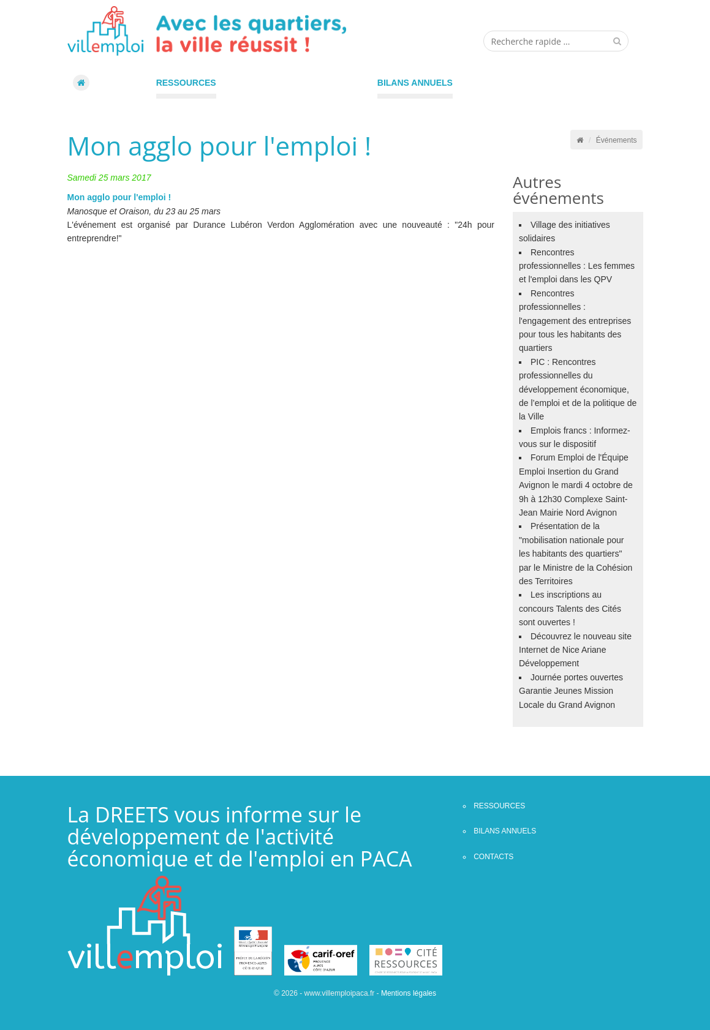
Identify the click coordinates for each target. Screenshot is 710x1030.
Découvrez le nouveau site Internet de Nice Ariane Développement (575, 650)
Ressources (186, 83)
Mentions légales (408, 993)
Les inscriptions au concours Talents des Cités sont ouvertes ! (570, 608)
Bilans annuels (415, 83)
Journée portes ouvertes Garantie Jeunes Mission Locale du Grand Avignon (571, 691)
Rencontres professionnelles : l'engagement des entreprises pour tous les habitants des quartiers (575, 320)
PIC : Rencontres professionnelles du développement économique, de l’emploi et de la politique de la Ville (577, 389)
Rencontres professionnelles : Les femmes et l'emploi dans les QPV (577, 266)
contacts (493, 856)
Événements (616, 140)
